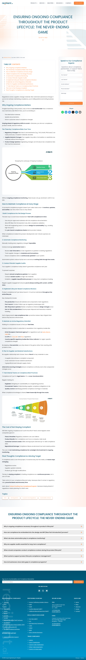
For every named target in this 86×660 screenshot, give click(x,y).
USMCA (31, 640)
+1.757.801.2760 (56, 610)
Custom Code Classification (36, 644)
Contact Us (71, 103)
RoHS (43, 332)
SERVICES (42, 3)
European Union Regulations (29, 498)
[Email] (46, 590)
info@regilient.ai (56, 612)
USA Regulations (14, 498)
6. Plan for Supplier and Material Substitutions (19, 84)
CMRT (6, 334)
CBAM (30, 628)
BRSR (30, 630)
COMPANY (69, 3)
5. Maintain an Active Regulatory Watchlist (18, 82)
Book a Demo (79, 3)
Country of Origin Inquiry (35, 649)
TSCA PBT (15, 337)
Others (5, 611)
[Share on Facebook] (69, 112)
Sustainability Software (45, 498)
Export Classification (34, 642)
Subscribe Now (78, 582)
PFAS (22, 337)
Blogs (77, 604)
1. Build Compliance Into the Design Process (19, 74)
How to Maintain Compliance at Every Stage (19, 72)
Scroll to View (43, 39)
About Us (78, 607)
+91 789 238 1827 (56, 624)
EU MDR (6, 618)
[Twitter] (43, 590)
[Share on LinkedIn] (76, 112)
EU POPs (6, 616)
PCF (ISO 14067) (33, 619)
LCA (30, 621)
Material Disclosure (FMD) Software (13, 620)
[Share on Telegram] (66, 112)
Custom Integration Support (11, 637)
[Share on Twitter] (73, 112)
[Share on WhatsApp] (62, 112)
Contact (78, 611)
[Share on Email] (80, 112)
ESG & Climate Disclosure (35, 632)
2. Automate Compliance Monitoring (17, 76)
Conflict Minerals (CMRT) (35, 609)
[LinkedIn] (39, 590)
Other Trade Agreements (36, 647)
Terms (82, 658)
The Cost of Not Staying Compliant (16, 88)
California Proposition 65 (10, 627)
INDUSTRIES (51, 3)
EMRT (30, 604)
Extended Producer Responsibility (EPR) (14, 625)
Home (77, 602)
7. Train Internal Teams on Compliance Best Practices (22, 86)
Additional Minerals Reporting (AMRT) (39, 611)
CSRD (30, 626)
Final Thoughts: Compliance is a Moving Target (20, 90)
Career (77, 609)
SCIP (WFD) (7, 609)
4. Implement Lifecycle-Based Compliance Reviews (21, 80)
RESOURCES (60, 3)
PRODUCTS (34, 3)
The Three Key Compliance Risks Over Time (19, 70)
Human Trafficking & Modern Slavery (38, 602)
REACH (48, 332)
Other (5, 498)
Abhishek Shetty (7, 57)
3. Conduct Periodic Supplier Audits (16, 78)
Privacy (77, 658)
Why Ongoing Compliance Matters (16, 68)
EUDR (30, 607)
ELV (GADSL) (7, 622)
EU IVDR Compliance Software (12, 629)
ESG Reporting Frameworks (36, 623)
